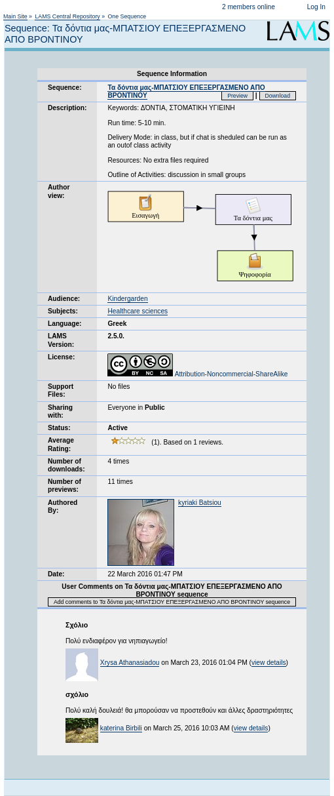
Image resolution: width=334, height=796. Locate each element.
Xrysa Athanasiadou (130, 662)
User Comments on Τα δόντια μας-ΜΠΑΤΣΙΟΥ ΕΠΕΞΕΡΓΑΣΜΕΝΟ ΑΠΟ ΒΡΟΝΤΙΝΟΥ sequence (172, 590)
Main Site (15, 16)
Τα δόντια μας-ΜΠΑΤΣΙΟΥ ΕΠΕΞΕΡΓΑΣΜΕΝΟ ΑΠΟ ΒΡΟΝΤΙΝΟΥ (186, 91)
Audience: (64, 298)
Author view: (58, 191)
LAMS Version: (61, 340)
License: (61, 357)
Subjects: (63, 311)
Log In (316, 6)
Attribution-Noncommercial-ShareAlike (197, 374)
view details (268, 662)
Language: (65, 323)
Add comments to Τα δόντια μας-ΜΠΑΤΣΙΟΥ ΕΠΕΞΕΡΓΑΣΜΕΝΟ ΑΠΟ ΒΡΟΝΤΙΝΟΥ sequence (172, 602)
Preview (237, 95)
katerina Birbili (121, 728)
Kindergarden (127, 298)
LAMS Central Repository (67, 16)
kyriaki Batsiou (199, 502)
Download (278, 95)
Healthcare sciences (137, 311)
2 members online (248, 6)
